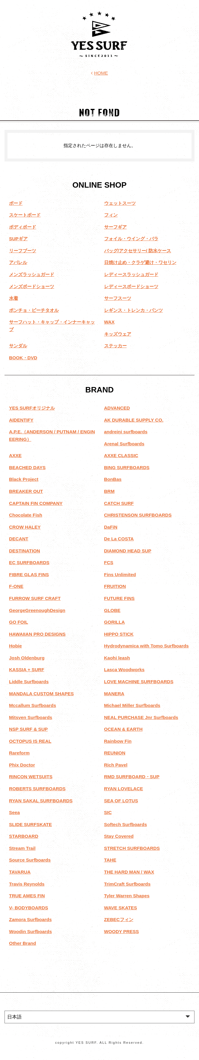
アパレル (18, 262)
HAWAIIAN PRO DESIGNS (37, 634)
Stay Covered (119, 836)
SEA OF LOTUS (121, 800)
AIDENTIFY (21, 419)
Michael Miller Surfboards (132, 705)
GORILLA (114, 622)
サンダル (18, 345)
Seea (14, 812)
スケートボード (25, 214)
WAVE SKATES (120, 907)
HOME (99, 72)
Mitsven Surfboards (30, 717)
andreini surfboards (126, 431)
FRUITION (115, 586)
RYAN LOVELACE (123, 788)
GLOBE (112, 610)
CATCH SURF (119, 503)
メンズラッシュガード (31, 274)
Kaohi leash (117, 657)
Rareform (19, 752)
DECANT (18, 538)
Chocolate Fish (25, 515)
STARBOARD (23, 836)
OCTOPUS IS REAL (30, 741)
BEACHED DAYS (27, 467)
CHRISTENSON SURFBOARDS (138, 515)
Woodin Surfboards (30, 931)
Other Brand (22, 943)
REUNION (115, 752)
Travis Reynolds (27, 883)
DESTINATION (24, 550)
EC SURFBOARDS (29, 562)
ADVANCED (117, 407)
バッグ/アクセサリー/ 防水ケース (137, 250)
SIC (108, 812)
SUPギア (18, 238)
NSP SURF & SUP (28, 729)
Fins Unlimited (120, 574)
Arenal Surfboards (124, 443)
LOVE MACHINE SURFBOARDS (138, 681)
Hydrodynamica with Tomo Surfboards (146, 645)
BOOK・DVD (23, 357)
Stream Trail (22, 848)
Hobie (15, 645)
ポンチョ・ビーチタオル (34, 310)
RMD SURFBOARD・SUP (132, 776)
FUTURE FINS (119, 598)
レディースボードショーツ (131, 286)
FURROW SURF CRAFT (35, 598)
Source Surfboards (30, 859)
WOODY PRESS (121, 931)
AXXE (15, 455)
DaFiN (110, 527)
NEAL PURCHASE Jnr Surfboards (141, 717)
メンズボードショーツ (31, 286)
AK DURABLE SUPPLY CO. (133, 419)
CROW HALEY (25, 527)
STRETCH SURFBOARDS (132, 848)
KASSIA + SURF (26, 669)
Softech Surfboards (125, 824)
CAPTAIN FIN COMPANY (36, 503)
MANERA (114, 693)
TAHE (110, 859)
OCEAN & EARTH (123, 729)
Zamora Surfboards (30, 919)
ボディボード (22, 226)
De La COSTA (119, 538)
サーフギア (115, 226)
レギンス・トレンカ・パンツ (133, 310)
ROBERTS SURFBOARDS (37, 788)
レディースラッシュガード (131, 274)
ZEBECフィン (118, 919)
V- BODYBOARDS (28, 907)
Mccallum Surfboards (32, 705)
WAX (109, 321)
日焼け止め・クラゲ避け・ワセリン (140, 262)
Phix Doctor (22, 764)
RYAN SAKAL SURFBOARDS (41, 800)
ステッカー (115, 345)
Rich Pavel (116, 764)
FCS (108, 562)
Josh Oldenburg (27, 657)
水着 (13, 298)
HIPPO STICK (119, 634)
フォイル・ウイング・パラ (131, 238)
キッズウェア (117, 333)
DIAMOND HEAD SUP (127, 550)
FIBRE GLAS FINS (29, 574)
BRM (109, 491)
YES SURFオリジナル (32, 407)
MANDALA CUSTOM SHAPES (41, 693)
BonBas (113, 479)
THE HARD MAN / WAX (129, 871)
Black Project (23, 479)
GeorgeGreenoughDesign (37, 610)
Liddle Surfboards (28, 681)
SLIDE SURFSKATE (30, 824)
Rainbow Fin (118, 741)
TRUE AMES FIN (27, 895)
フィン (111, 214)
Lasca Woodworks (124, 669)
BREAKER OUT (26, 491)
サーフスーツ (117, 298)
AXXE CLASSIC (121, 455)
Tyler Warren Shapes (127, 895)
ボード (16, 203)
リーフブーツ (22, 250)
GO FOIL (18, 622)
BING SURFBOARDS (127, 467)
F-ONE (16, 586)
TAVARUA (20, 871)
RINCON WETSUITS (30, 776)
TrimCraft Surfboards (127, 883)
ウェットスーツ (120, 203)
